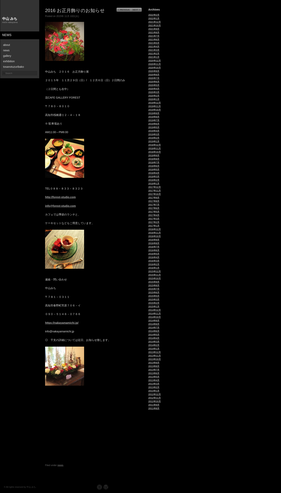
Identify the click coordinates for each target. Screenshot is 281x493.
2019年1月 (153, 141)
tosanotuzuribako (13, 66)
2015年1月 (153, 306)
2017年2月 (153, 222)
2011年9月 (153, 405)
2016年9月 (153, 239)
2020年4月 (153, 88)
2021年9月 (153, 29)
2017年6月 (153, 208)
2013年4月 (153, 380)
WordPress (105, 487)
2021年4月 (153, 46)
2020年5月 (153, 85)
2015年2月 (153, 303)
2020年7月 (153, 78)
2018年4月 (153, 173)
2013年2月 (153, 387)
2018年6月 (153, 166)
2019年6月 (153, 124)
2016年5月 (153, 254)
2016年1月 (153, 268)
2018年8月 (153, 159)
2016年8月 (153, 243)
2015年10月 (154, 278)
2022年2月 (153, 15)
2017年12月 (154, 187)
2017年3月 (153, 218)
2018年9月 (153, 155)
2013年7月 (153, 369)
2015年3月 (153, 299)
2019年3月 (153, 134)
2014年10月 (154, 317)
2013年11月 (154, 355)
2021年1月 (153, 57)
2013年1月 (153, 391)
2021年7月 (153, 36)
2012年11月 (154, 398)
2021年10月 (154, 25)
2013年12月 (154, 352)
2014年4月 (153, 338)
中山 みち (9, 18)
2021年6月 (153, 39)
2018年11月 (154, 148)
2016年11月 (154, 232)
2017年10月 (154, 194)
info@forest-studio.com (60, 205)
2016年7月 (153, 247)
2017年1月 (153, 225)
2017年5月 (153, 211)
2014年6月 (153, 331)
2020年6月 (153, 81)
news (7, 35)
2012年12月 (154, 394)
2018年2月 (153, 180)
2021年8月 (153, 32)
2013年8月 (153, 366)
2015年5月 (153, 296)
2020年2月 (153, 95)
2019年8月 (153, 117)
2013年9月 (153, 362)
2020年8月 (153, 74)
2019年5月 (153, 127)
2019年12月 (154, 102)
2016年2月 (153, 264)
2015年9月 (153, 282)
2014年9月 (153, 320)
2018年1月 (153, 183)
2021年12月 (154, 22)
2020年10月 (154, 67)
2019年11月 (154, 106)
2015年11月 (154, 275)
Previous (123, 10)
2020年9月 (153, 71)
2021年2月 (153, 53)
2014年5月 (153, 334)
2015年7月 (153, 289)
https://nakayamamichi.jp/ (61, 322)
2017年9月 (153, 197)
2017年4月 (153, 215)
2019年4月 (153, 131)
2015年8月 (153, 285)
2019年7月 (153, 120)
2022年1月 (153, 18)
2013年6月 (153, 373)
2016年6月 (153, 250)
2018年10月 (154, 152)
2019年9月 (153, 113)
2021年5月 (153, 43)
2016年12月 (154, 229)
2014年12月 (154, 310)
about (6, 44)
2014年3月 (153, 341)
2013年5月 (153, 377)
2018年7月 (153, 162)
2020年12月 (154, 60)
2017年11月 (154, 190)
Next (136, 10)
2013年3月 (153, 384)
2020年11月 (154, 64)
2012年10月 (154, 401)
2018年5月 (153, 169)
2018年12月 (154, 145)
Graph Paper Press (99, 487)
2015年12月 (154, 271)
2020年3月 (153, 92)
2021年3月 (153, 50)
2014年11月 (154, 313)
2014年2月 (153, 345)
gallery (7, 55)
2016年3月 (153, 261)
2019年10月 (154, 110)
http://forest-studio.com (60, 197)
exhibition (9, 61)
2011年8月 (153, 408)
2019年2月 (153, 138)
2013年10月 (154, 359)
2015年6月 (153, 292)
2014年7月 (153, 327)
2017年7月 (153, 204)
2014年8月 (153, 324)
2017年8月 (153, 201)
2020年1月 (153, 99)
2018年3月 (153, 176)
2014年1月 (153, 348)
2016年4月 (153, 257)
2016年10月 (154, 236)
